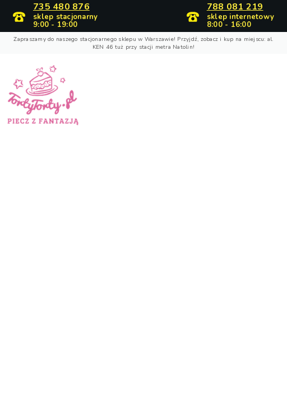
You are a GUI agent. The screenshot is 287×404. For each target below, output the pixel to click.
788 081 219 (235, 7)
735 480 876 (61, 7)
